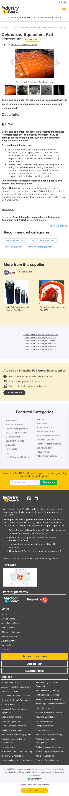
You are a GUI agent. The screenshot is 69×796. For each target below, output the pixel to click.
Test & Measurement (45, 721)
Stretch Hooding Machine (48, 443)
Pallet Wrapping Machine (17, 457)
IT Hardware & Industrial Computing (16, 751)
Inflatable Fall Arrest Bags (54, 27)
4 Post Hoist (11, 420)
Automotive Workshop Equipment (16, 687)
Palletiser (40, 419)
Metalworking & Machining (47, 695)
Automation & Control (10, 682)
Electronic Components (11, 717)
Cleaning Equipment (10, 691)
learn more (14, 392)
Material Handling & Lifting (47, 690)
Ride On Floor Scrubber (48, 435)
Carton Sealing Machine (17, 428)
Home (4, 614)
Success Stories (8, 645)
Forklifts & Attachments (11, 730)
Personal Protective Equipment (49, 712)
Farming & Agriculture (10, 721)
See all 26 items (26, 272)
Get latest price (32, 39)
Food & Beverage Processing (13, 726)
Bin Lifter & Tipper (14, 424)
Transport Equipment (45, 726)
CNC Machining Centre (17, 432)
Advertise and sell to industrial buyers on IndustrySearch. (30, 558)
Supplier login (34, 663)
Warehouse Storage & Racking (49, 734)
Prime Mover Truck (45, 427)
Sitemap (5, 649)
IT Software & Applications (12, 756)
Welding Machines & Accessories (50, 747)
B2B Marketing (8, 627)
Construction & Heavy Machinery (15, 695)
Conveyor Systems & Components (16, 700)
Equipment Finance (15, 441)
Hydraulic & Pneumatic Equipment (16, 734)
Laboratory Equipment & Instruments (17, 760)
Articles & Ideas (8, 619)
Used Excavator (44, 448)
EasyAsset (33, 551)
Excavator (10, 445)
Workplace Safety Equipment (27, 27)
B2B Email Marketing (10, 632)
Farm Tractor (12, 449)
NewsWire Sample (9, 636)
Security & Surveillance (45, 717)
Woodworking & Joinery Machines (50, 751)
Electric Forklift (13, 436)
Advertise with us (8, 641)
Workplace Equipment (45, 756)
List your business (34, 656)
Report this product (58, 226)
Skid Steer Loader (45, 439)
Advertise (63, 2)
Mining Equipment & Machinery (49, 699)
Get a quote (34, 790)
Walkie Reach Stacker (46, 456)
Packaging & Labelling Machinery (50, 704)
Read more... (8, 209)
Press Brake (42, 423)
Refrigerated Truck (45, 431)
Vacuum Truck (43, 452)
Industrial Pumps (8, 747)
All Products (7, 27)
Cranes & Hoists (8, 704)
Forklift (9, 453)
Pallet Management (44, 708)
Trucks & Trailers (43, 730)
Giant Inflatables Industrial (24, 44)
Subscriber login (34, 670)
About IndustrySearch (10, 623)
